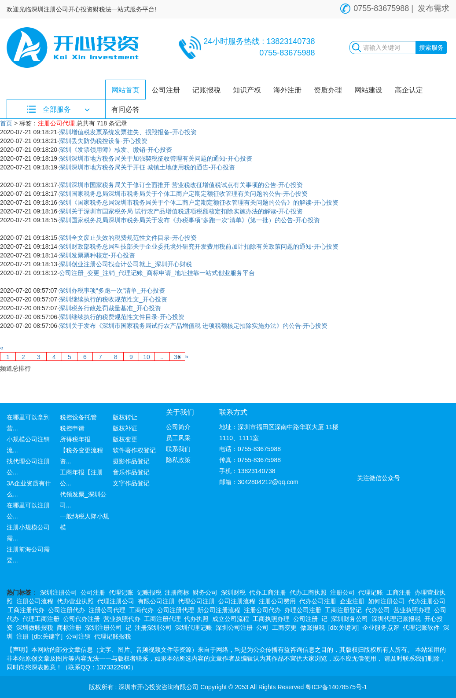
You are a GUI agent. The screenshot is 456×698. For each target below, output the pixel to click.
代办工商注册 (267, 592)
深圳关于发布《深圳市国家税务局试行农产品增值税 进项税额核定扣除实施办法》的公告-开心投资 (193, 325)
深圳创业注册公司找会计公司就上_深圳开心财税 (125, 264)
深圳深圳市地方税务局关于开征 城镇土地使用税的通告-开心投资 (147, 167)
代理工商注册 (40, 618)
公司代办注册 (81, 618)
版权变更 (125, 439)
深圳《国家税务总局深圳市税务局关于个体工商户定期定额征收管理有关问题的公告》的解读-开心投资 (198, 202)
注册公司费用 (277, 601)
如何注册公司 (386, 601)
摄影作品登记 (131, 461)
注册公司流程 (34, 601)
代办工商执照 (308, 592)
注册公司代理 (106, 610)
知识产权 (247, 90)
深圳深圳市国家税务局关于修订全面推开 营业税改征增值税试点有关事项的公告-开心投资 (181, 184)
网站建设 (368, 90)
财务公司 (205, 592)
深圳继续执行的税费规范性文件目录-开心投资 (121, 316)
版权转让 (125, 417)
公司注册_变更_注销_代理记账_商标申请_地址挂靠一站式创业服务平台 (157, 272)
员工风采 (178, 437)
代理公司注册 (196, 601)
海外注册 (287, 90)
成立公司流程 (230, 618)
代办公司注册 (317, 601)
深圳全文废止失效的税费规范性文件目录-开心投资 (128, 237)
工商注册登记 (343, 610)
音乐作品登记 (131, 472)
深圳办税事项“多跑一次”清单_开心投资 (112, 290)
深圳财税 (233, 592)
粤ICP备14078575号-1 (336, 687)
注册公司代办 (262, 610)
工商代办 (141, 610)
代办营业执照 (75, 601)
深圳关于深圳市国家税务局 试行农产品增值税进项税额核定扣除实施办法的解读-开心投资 (181, 211)
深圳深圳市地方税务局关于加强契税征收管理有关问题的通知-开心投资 (155, 158)
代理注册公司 (115, 601)
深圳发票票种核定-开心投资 (97, 255)
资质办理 (328, 90)
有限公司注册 (156, 601)
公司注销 (78, 636)
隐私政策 (178, 459)
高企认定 (409, 90)
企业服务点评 (380, 627)
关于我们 (180, 412)
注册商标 (177, 592)
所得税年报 (75, 439)
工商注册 (398, 592)
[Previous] (2, 347)
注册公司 (342, 592)
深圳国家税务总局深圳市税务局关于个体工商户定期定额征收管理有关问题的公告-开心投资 (183, 193)
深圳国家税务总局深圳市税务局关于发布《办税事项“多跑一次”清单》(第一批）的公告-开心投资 (189, 220)
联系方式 (233, 412)
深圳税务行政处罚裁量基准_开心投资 (110, 308)
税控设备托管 (78, 417)
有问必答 (125, 109)
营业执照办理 (411, 610)
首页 (6, 123)
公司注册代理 (175, 610)
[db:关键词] (343, 627)
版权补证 (125, 428)
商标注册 (69, 627)
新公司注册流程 (218, 610)
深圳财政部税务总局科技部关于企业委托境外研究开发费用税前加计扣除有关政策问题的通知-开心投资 (198, 246)
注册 (22, 636)
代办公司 (377, 610)
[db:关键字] (47, 636)
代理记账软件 (421, 627)
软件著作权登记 (134, 450)
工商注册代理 (162, 618)
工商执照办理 (271, 618)
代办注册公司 (426, 601)
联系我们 (178, 448)
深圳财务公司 (349, 618)
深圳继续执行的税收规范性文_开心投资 (113, 299)
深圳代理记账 (193, 627)
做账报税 (312, 627)
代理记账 (121, 592)
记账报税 (206, 90)
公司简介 (178, 426)
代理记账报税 (112, 636)
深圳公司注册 (234, 627)
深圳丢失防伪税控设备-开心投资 (103, 140)
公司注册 (166, 90)
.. (162, 356)
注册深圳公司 (153, 627)
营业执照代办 (121, 618)
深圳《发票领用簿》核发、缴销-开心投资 (115, 149)
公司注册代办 (66, 610)
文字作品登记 (131, 483)
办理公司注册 (302, 610)
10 (146, 356)
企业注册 (352, 601)
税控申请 (72, 428)
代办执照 (196, 618)
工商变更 (284, 627)
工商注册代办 (25, 610)
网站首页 (125, 90)
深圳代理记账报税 (396, 618)
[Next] (186, 356)
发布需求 (433, 8)
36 (177, 356)
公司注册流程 (236, 601)
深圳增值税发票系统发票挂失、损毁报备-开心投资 (128, 132)
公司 (262, 627)
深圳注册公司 (58, 592)
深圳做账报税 (34, 627)
